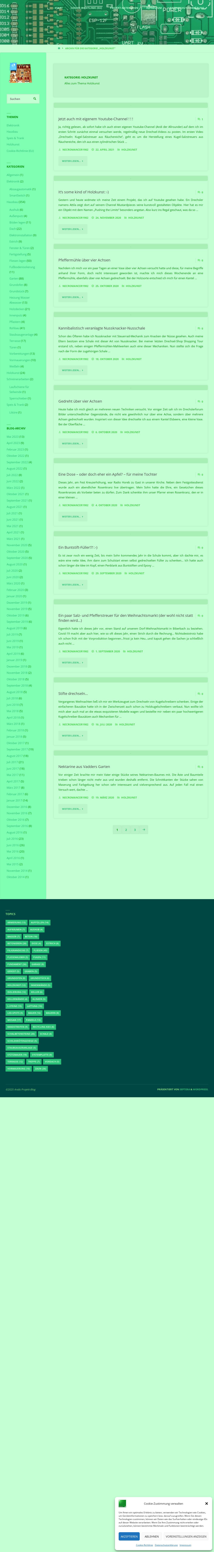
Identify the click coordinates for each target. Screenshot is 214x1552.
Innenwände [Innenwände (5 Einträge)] (40, 1439)
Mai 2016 (13, 851)
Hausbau (12, 132)
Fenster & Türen (19, 248)
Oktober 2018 (16, 679)
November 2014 (17, 870)
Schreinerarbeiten (18, 379)
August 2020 (15, 564)
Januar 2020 (14, 596)
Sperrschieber (18, 398)
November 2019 (17, 609)
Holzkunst (129, 200)
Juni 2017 (13, 768)
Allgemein (13, 175)
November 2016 (17, 813)
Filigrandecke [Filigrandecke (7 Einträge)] (17, 1405)
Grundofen (16, 285)
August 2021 (15, 507)
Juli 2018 (12, 698)
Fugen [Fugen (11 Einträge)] (39, 1412)
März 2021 (13, 539)
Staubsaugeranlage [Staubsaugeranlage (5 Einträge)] (21, 1502)
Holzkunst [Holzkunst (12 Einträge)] (16, 1439)
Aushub (14, 209)
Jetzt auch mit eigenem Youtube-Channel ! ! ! (95, 169)
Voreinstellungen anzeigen (186, 1536)
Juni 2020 (13, 577)
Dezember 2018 (17, 666)
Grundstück (16, 291)
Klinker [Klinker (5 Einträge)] (39, 1453)
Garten (13, 278)
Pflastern (15, 322)
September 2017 (17, 749)
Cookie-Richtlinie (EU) (20, 151)
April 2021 (13, 532)
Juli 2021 (12, 513)
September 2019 (17, 622)
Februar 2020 (15, 590)
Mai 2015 (13, 864)
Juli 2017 (12, 762)
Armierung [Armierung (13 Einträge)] (16, 1377)
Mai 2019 (13, 647)
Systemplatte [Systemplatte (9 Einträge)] (42, 1509)
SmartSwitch (17, 195)
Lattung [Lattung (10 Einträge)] (34, 1460)
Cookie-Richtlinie (144, 1545)
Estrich (13, 241)
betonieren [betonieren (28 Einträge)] (16, 1398)
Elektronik (13, 125)
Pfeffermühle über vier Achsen (84, 411)
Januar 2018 (14, 737)
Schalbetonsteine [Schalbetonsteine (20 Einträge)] (21, 1488)
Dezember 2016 (17, 807)
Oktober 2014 (16, 877)
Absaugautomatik (20, 189)
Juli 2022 (12, 475)
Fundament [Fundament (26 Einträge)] (16, 1419)
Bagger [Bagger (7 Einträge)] (13, 1391)
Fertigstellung (18, 254)
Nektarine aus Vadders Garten (84, 1273)
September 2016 (17, 826)
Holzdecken (16, 309)
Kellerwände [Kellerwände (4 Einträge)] (17, 1453)
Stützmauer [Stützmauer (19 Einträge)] (17, 1509)
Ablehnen (152, 1536)
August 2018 (15, 692)
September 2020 (17, 558)
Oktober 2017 (16, 743)
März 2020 (13, 583)
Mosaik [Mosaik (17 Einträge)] (14, 1474)
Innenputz (15, 315)
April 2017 (13, 781)
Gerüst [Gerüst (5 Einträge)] (13, 1425)
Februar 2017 (15, 794)
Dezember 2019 (17, 602)
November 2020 (17, 545)
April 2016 (13, 858)
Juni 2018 (13, 705)
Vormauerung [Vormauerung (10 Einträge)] (18, 1523)
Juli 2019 (12, 634)
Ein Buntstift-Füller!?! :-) (77, 902)
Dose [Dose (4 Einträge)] (36, 1398)
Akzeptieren (129, 1536)
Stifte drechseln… (73, 1149)
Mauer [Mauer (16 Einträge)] (34, 1467)
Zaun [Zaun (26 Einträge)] (40, 1523)
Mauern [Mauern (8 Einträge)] (52, 1467)
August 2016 (15, 832)
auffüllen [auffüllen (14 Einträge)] (40, 1377)
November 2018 (17, 673)
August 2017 (15, 756)
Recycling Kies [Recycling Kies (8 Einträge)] (43, 1481)
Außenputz (16, 216)
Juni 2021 (13, 520)
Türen (13, 347)
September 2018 (17, 685)
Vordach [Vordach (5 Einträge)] (52, 1516)
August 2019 (15, 628)
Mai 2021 (13, 526)
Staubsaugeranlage (21, 334)
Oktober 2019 (16, 615)
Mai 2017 (13, 775)
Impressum (185, 1545)
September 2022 (17, 462)
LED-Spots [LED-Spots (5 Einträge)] (15, 1467)
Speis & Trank (15, 138)
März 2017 (13, 788)
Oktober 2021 (16, 494)
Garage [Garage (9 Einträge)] (38, 1419)
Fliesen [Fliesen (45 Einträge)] (40, 1405)
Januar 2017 (14, 800)
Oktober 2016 (16, 819)
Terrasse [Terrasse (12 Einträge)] (15, 1516)
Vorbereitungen (19, 354)
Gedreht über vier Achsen (80, 654)
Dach (12, 229)
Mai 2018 (13, 711)
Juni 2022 (13, 481)
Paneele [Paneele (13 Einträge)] (33, 1474)
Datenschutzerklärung (166, 1545)
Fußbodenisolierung (22, 267)
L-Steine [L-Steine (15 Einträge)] (14, 1460)
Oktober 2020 (16, 551)
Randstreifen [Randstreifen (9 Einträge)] (17, 1481)
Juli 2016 (12, 839)
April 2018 (13, 717)
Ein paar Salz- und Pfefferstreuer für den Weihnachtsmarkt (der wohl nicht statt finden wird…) (125, 1023)
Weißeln (14, 366)
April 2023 (13, 443)
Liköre (13, 412)
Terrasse (14, 341)
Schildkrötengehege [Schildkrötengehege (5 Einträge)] (22, 1495)
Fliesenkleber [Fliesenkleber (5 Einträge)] (17, 1412)
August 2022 (15, 468)
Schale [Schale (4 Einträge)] (46, 1488)
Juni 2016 (13, 845)
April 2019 (13, 653)
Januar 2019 (14, 660)
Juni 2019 (13, 641)
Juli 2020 (12, 571)
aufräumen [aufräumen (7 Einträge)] (16, 1384)
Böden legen (17, 222)
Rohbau (14, 328)
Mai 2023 (13, 436)
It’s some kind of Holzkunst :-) (83, 293)
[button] (206, 1503)
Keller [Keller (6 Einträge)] (37, 1446)
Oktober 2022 (16, 456)
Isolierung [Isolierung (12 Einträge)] (16, 1446)
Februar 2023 (15, 449)
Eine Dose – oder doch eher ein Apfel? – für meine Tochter (107, 778)
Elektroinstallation (20, 235)
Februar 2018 (15, 730)
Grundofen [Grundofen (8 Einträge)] (16, 1433)
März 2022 (13, 488)
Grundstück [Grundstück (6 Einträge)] (39, 1433)
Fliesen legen (17, 261)
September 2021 (17, 500)
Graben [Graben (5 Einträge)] (31, 1425)
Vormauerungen (19, 360)
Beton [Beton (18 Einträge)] (31, 1391)
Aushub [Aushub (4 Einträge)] (36, 1384)
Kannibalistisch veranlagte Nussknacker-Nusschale (101, 530)
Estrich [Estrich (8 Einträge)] (52, 1398)
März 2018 (13, 724)
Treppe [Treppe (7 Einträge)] (34, 1516)
